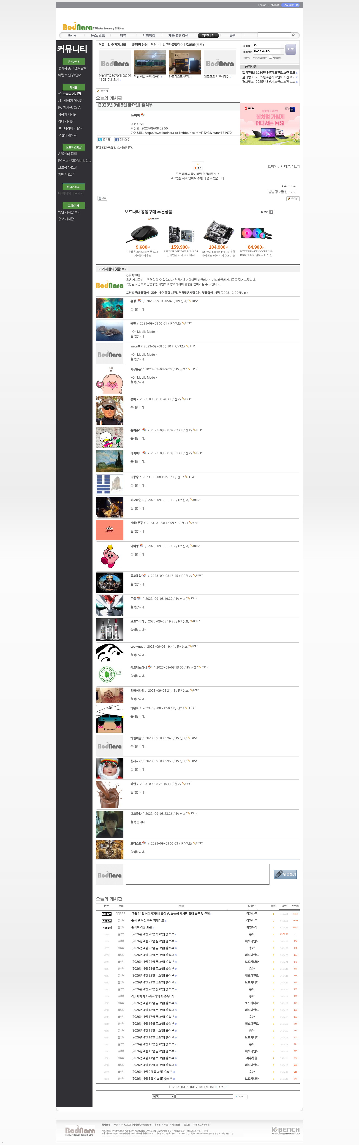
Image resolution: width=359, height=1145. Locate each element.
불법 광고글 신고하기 (282, 192)
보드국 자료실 (67, 168)
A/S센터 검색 (67, 154)
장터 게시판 (66, 121)
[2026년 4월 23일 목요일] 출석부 (152, 969)
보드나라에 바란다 (70, 128)
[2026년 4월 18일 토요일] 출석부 (152, 1010)
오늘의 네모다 (67, 135)
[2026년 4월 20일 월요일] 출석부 (152, 989)
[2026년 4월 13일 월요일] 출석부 (152, 1044)
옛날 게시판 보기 (69, 212)
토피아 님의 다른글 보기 (284, 166)
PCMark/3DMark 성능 (74, 161)
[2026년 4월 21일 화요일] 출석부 (152, 982)
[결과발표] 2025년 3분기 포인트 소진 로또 (269, 82)
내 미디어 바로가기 (70, 193)
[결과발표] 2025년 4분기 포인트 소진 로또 (269, 77)
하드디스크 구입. (179, 76)
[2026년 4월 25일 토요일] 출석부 (152, 955)
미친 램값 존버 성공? (147, 76)
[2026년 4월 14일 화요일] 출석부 (152, 1037)
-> (69, 94)
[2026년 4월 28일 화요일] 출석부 (152, 934)
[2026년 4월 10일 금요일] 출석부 (152, 1065)
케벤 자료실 (66, 174)
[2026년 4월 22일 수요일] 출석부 (152, 975)
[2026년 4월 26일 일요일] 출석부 (152, 948)
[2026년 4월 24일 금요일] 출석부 (152, 962)
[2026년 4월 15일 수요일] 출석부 (152, 1030)
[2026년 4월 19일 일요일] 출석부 (152, 1003)
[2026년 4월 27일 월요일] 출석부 (152, 941)
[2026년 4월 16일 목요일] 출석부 (152, 1024)
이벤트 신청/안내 (69, 75)
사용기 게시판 (67, 114)
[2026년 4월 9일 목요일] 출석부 (151, 1072)
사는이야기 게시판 (70, 101)
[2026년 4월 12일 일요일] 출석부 (152, 1051)
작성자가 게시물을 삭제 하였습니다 (152, 996)
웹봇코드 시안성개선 (216, 76)
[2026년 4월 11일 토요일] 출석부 (152, 1058)
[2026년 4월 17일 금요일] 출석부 (152, 1017)
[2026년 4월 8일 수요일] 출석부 (151, 1079)
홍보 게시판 (66, 219)
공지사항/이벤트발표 (72, 68)
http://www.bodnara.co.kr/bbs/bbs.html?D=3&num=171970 (188, 133)
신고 (183, 301)
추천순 (154, 45)
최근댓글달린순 (172, 45)
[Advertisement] (206, 21)
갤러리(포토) (195, 45)
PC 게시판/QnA (69, 108)
